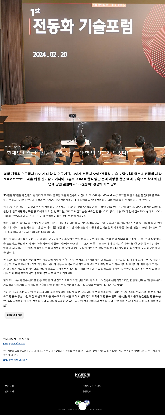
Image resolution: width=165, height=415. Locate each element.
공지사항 (9, 386)
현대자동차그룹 (14, 315)
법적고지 (9, 391)
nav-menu (82, 406)
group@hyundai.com (14, 343)
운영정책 (87, 391)
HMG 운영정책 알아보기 (15, 360)
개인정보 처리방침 (91, 386)
